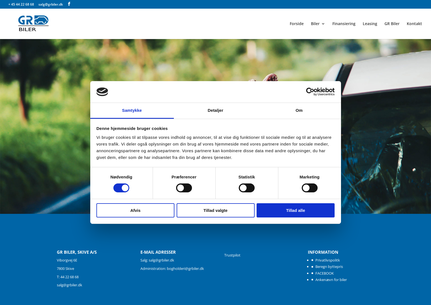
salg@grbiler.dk (69, 284)
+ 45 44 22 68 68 (21, 4)
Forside (297, 24)
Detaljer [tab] (215, 110)
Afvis (135, 210)
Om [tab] (299, 110)
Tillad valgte (215, 210)
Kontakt (414, 24)
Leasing (370, 24)
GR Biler (392, 24)
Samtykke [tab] (132, 110)
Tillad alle (295, 210)
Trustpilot (232, 255)
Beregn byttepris (329, 266)
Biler (315, 24)
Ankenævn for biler (331, 279)
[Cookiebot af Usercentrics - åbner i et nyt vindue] (310, 92)
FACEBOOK (324, 273)
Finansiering (343, 24)
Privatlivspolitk (327, 260)
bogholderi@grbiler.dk (185, 268)
